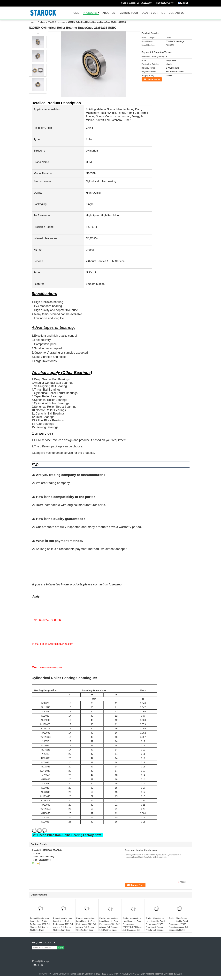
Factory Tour (128, 13)
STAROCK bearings (56, 22)
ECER (179, 974)
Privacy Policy (45, 974)
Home (75, 13)
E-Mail (35, 961)
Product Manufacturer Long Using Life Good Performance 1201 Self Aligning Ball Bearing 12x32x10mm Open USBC (63, 925)
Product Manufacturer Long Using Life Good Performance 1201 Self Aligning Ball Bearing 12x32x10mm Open (109, 924)
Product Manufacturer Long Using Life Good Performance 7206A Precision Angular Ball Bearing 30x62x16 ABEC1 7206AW (178, 925)
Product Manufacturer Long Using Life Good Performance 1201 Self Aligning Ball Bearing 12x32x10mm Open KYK (86, 925)
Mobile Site (38, 965)
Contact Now (153, 79)
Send (60, 948)
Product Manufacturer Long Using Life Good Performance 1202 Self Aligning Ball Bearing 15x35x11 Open (40, 924)
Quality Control (153, 13)
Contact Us (176, 13)
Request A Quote (165, 2)
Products (90, 13)
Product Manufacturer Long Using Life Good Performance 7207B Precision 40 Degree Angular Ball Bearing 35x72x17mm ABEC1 (155, 925)
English (186, 2)
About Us (109, 13)
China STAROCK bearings (64, 974)
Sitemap (44, 961)
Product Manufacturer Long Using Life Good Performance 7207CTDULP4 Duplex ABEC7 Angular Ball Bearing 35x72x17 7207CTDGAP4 (132, 927)
